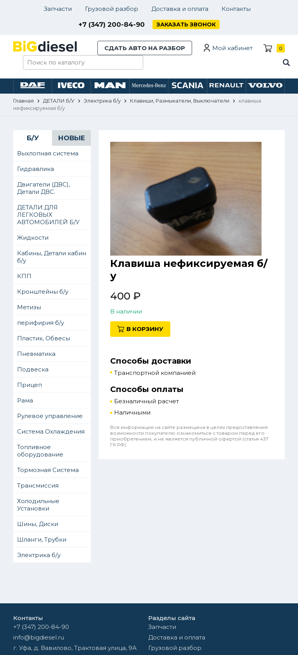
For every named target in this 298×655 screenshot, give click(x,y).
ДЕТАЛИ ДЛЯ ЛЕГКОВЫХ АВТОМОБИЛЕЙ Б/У (48, 215)
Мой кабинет (232, 48)
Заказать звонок (186, 24)
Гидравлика (35, 168)
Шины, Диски (37, 524)
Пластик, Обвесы (43, 338)
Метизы (29, 307)
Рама (25, 400)
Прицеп (29, 384)
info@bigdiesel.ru (38, 637)
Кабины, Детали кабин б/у (51, 256)
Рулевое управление (50, 416)
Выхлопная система (47, 153)
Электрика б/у (39, 555)
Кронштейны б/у (42, 291)
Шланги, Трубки (41, 539)
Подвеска (33, 369)
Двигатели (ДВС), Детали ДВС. (43, 188)
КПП (24, 276)
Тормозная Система (48, 470)
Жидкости (33, 237)
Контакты (236, 8)
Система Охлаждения (51, 431)
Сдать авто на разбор (144, 48)
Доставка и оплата (179, 8)
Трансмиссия (38, 485)
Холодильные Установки (38, 504)
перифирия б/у (40, 322)
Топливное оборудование (40, 450)
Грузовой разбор (111, 8)
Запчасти (58, 8)
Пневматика (36, 353)
